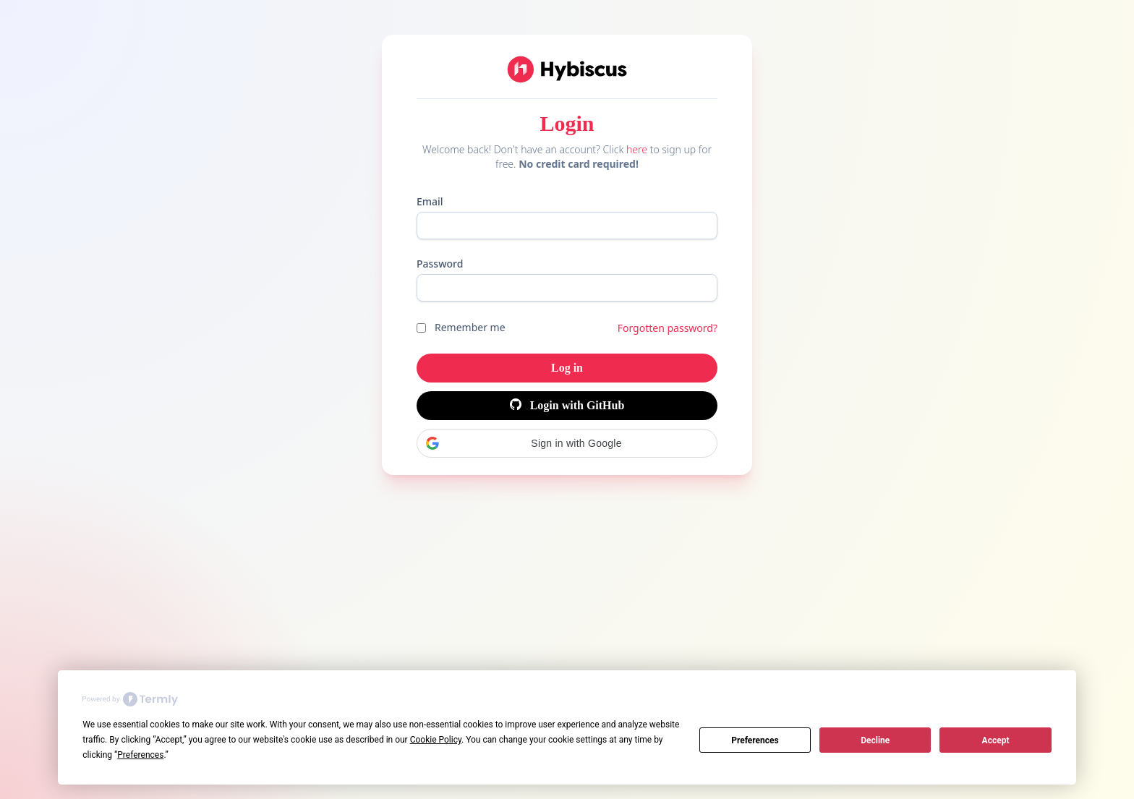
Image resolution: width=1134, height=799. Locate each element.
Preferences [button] (140, 755)
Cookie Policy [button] (435, 740)
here (636, 149)
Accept (996, 740)
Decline (875, 740)
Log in (567, 368)
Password (440, 263)
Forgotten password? (667, 328)
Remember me (470, 327)
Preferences (755, 740)
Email (430, 201)
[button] (567, 443)
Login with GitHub (567, 405)
